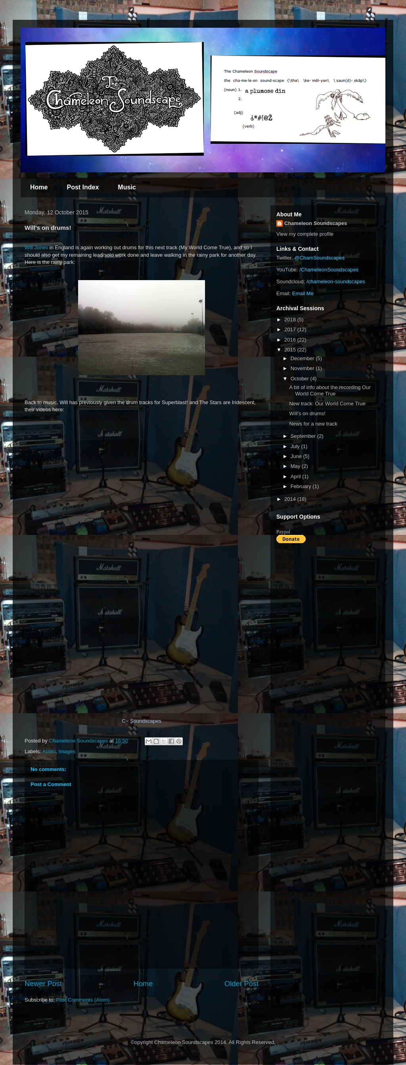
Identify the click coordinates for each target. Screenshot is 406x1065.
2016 (290, 340)
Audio (49, 751)
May (296, 466)
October (300, 379)
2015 (290, 350)
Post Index (83, 187)
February (302, 486)
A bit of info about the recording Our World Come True (329, 390)
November (303, 368)
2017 (290, 329)
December (303, 358)
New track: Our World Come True (327, 404)
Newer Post (43, 984)
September (304, 436)
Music (127, 187)
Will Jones (36, 247)
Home (39, 187)
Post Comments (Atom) (83, 1000)
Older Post (241, 984)
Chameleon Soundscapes (315, 223)
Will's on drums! (307, 413)
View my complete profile (304, 234)
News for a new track (313, 424)
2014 (290, 499)
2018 (290, 320)
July (296, 446)
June (297, 456)
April (297, 476)
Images (66, 751)
